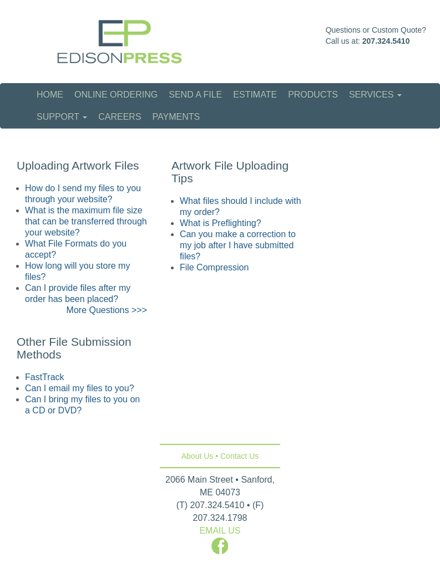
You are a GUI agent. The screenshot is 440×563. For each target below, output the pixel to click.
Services (375, 94)
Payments (176, 116)
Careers (119, 116)
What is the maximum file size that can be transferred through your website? (86, 221)
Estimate (255, 94)
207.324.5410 (386, 41)
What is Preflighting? (220, 223)
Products (313, 94)
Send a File (195, 94)
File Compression (214, 267)
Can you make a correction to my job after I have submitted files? (238, 245)
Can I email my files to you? (79, 388)
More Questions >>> (107, 310)
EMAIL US (219, 530)
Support (62, 116)
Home (50, 94)
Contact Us (239, 456)
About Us (197, 456)
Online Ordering (116, 94)
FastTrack (44, 377)
